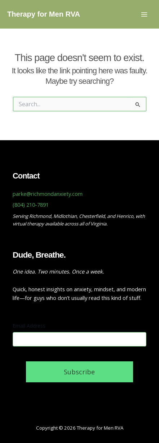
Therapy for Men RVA (43, 14)
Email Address (29, 325)
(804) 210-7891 (31, 204)
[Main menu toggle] (144, 14)
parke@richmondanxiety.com (48, 193)
